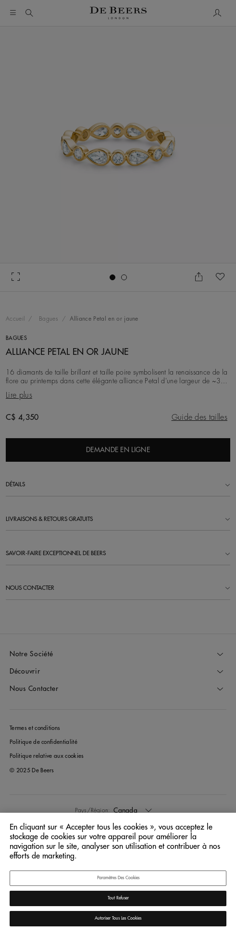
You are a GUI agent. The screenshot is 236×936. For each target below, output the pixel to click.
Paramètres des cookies (118, 878)
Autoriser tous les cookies (118, 918)
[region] (118, 874)
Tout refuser (118, 898)
